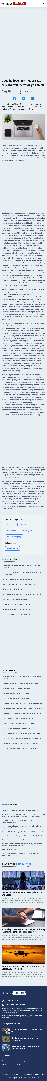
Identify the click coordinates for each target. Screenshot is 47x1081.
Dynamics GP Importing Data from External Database (20, 810)
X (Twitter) (15, 1074)
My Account (5, 1061)
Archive (4, 1065)
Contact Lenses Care (9, 850)
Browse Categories (22, 1061)
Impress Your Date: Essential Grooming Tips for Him (20, 743)
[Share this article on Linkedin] (32, 98)
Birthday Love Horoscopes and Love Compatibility (20, 748)
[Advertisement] (23, 32)
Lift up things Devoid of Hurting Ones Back (17, 609)
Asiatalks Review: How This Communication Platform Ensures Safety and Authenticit (22, 821)
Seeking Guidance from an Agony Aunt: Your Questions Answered (21, 566)
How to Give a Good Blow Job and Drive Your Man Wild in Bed (22, 836)
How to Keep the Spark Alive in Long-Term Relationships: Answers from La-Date (21, 854)
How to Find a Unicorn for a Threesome (16, 728)
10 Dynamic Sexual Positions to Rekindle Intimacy (18, 840)
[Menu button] (43, 3)
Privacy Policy (40, 1074)
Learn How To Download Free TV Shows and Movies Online (22, 594)
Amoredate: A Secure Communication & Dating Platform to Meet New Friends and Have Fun (22, 845)
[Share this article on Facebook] (14, 98)
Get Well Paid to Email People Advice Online (18, 579)
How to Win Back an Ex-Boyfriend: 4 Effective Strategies (22, 739)
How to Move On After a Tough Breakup (16, 698)
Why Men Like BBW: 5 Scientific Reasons (16, 693)
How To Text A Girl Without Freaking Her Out (18, 718)
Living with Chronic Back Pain (12, 589)
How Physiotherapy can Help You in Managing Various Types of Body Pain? (23, 573)
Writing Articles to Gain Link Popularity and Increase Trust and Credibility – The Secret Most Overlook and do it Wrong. (23, 815)
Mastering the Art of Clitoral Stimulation (17, 688)
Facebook (5, 1074)
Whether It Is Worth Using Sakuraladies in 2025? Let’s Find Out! (23, 832)
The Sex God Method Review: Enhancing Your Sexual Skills (22, 708)
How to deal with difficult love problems (16, 614)
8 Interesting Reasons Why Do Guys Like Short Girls (20, 683)
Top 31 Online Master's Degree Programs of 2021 (19, 584)
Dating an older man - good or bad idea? (17, 604)
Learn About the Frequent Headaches (15, 599)
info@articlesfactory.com (13, 1005)
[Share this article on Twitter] (23, 98)
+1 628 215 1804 (10, 1000)
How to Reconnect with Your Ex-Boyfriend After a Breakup (22, 733)
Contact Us (19, 1065)
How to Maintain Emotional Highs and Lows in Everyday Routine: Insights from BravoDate (23, 827)
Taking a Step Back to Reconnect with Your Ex (18, 723)
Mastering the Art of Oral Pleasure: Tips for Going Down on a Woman (23, 677)
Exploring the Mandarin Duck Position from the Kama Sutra (23, 703)
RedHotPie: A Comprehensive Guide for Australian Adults (22, 713)
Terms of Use (27, 1074)
